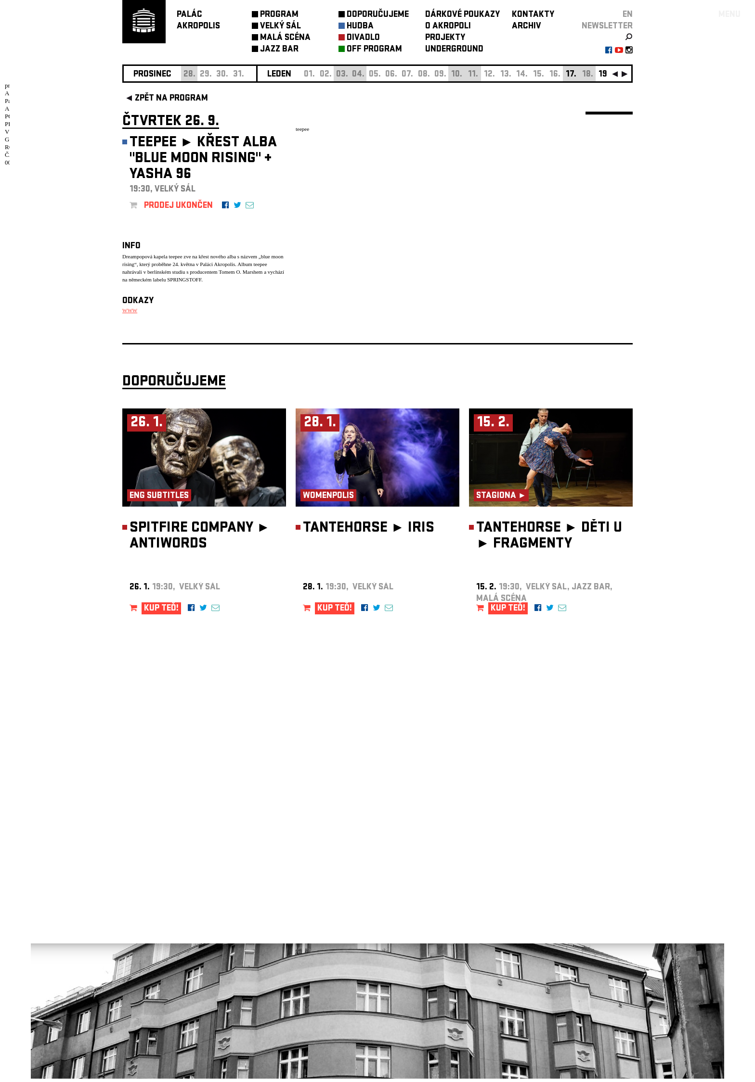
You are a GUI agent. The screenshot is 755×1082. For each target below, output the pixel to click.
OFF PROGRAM (374, 49)
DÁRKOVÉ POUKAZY (462, 15)
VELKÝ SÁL (280, 26)
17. (571, 74)
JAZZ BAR (279, 49)
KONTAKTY (533, 15)
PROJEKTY (445, 38)
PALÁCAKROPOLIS (198, 21)
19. (604, 74)
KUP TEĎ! (161, 612)
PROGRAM (279, 15)
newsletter (607, 26)
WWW (129, 310)
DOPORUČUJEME (378, 15)
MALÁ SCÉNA (285, 38)
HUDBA (360, 26)
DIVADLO (363, 38)
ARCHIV (526, 26)
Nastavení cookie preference (160, 959)
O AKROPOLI (448, 26)
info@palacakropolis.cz (164, 913)
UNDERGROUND (454, 49)
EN (628, 15)
